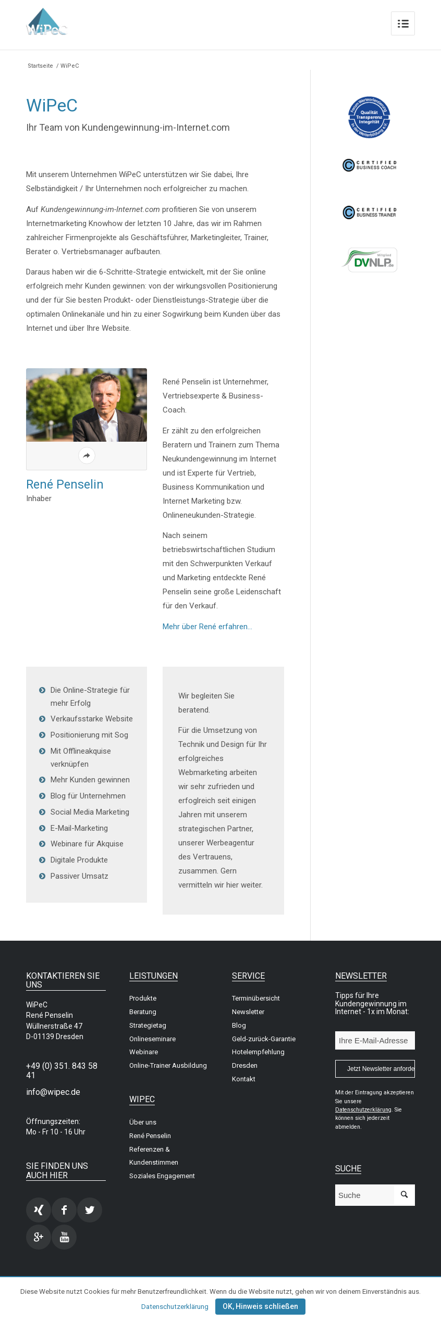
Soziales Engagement (162, 1176)
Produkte (142, 998)
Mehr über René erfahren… (207, 626)
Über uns (142, 1122)
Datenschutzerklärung (175, 1306)
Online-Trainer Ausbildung (168, 1065)
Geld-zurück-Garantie (264, 1039)
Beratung (142, 1012)
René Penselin (150, 1136)
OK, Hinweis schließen (260, 1306)
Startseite (40, 66)
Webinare (143, 1052)
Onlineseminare (152, 1039)
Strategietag (147, 1025)
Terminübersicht (256, 998)
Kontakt (243, 1079)
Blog (239, 1025)
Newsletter (248, 1012)
